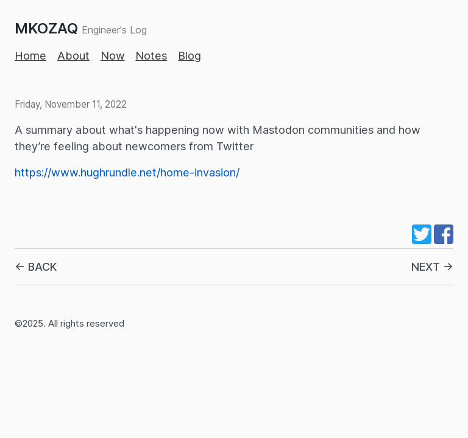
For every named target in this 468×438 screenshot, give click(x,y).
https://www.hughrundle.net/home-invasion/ (127, 172)
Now (113, 55)
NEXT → (432, 266)
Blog (189, 55)
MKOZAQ (46, 28)
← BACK (36, 266)
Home (30, 55)
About (73, 55)
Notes (151, 55)
